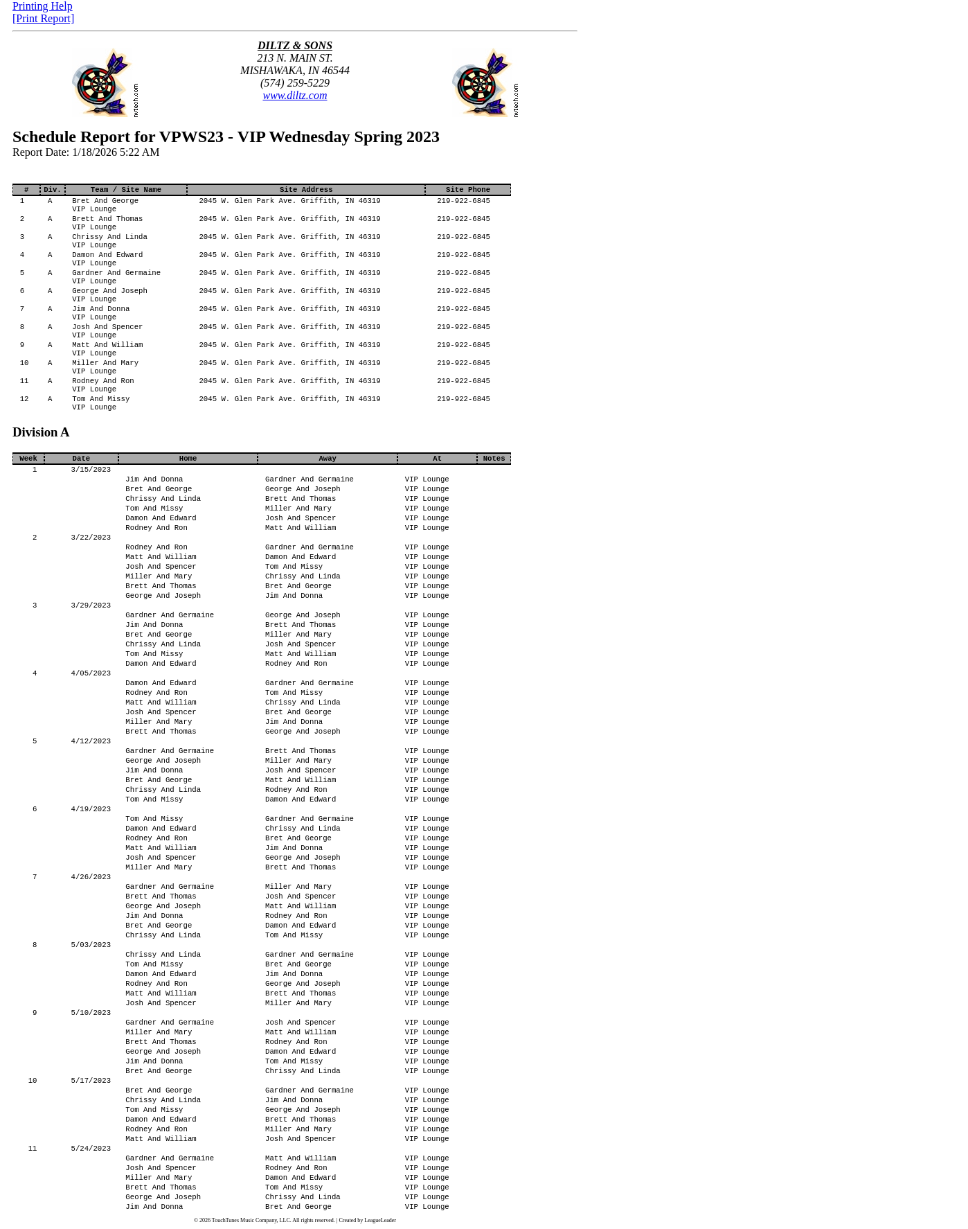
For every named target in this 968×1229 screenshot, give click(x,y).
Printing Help (42, 6)
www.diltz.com (294, 95)
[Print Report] (43, 18)
